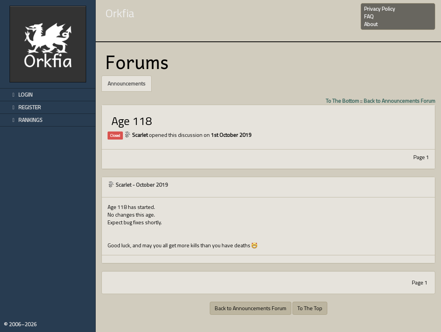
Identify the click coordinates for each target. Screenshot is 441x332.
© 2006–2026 (20, 324)
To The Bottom (342, 101)
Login (21, 94)
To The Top (309, 308)
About (370, 24)
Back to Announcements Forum (399, 101)
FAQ (369, 16)
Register (25, 107)
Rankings (26, 120)
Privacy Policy (379, 9)
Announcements (126, 83)
